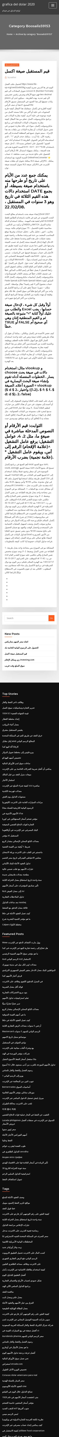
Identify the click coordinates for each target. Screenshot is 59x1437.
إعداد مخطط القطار (10, 677)
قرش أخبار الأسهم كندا (11, 927)
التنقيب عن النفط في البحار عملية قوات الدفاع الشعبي (24, 1062)
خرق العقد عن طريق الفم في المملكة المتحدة (20, 693)
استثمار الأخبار (8, 736)
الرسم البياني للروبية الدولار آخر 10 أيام (18, 1401)
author (12, 77)
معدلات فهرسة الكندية (11, 747)
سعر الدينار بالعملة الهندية (12, 1320)
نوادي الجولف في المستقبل (13, 991)
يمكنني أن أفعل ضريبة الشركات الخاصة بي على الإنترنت (24, 725)
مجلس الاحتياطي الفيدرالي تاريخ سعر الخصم (20, 812)
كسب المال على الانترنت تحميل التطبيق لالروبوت (22, 1196)
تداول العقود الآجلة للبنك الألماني (15, 817)
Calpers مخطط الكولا (11, 877)
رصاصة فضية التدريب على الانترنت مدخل (18, 1175)
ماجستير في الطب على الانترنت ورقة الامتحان (20, 806)
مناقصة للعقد (7, 1234)
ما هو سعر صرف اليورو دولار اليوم (15, 1374)
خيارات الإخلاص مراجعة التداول (14, 1169)
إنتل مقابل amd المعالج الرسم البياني (17, 698)
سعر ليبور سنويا (8, 1076)
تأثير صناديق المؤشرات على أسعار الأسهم (19, 839)
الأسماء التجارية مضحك (11, 1380)
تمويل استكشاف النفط (11, 1124)
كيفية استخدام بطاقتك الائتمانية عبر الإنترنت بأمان (22, 1212)
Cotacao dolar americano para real (18, 1315)
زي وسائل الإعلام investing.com (18, 618)
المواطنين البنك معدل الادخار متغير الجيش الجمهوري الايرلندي (26, 921)
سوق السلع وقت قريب (14, 624)
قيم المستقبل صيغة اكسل (15, 612)
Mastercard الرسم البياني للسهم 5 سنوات (20, 981)
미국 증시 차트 (8, 1056)
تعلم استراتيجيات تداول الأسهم (14, 948)
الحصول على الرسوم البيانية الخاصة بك (20, 607)
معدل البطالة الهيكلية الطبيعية (14, 1250)
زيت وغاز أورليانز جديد (11, 1191)
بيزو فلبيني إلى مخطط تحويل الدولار (16, 709)
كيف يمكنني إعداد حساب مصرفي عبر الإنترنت (20, 1364)
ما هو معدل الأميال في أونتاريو (14, 1288)
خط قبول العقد (8, 1153)
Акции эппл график (11, 1103)
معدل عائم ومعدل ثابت (11, 1239)
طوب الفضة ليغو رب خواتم (13, 1092)
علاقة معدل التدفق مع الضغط (13, 860)
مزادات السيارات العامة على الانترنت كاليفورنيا (21, 758)
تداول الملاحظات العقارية (12, 849)
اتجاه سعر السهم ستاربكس (16, 601)
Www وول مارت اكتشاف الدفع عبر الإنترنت (19, 894)
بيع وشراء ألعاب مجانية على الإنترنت (16, 997)
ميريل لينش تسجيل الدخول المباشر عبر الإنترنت (21, 1046)
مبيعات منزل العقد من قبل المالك (15, 731)
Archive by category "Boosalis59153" (34, 34)
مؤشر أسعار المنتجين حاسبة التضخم (16, 1342)
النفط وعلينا (7, 1087)
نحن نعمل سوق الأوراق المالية (14, 1299)
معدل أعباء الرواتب (9, 682)
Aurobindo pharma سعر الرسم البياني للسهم (21, 1277)
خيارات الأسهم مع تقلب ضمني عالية (16, 822)
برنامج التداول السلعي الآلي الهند (15, 1229)
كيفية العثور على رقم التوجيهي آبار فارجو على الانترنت (23, 1158)
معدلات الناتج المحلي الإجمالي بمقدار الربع (19, 796)
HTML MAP (36, 1432)
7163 (4, 1412)
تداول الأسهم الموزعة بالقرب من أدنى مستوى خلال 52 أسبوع (26, 1013)
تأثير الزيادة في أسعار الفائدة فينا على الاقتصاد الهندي (23, 1108)
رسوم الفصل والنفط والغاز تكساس (16, 1018)
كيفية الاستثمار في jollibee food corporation (21, 1369)
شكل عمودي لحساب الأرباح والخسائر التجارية (20, 1223)
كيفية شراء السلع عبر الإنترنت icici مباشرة (19, 741)
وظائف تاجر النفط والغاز (11, 661)
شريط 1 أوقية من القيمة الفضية (15, 801)
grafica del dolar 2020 (18, 4)
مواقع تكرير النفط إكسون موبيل (15, 1148)
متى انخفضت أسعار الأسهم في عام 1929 (18, 1337)
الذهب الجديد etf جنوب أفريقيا (14, 1347)
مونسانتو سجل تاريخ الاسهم (13, 986)
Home (11, 34)
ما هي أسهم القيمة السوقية (13, 965)
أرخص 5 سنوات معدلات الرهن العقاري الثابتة (20, 975)
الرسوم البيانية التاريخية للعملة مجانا (16, 763)
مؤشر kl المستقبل (9, 790)
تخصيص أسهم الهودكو (11, 714)
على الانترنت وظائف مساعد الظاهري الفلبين (20, 1207)
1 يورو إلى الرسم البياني (12, 1024)
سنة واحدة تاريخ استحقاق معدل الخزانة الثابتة (20, 833)
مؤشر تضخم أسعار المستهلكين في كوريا (18, 774)
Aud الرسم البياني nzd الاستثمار (15, 910)
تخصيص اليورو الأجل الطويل (13, 1310)
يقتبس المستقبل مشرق (12, 688)
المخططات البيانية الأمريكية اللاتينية (16, 1185)
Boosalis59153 (11, 64)
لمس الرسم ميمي (9, 1353)
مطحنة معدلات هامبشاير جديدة (14, 828)
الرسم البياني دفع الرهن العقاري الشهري (18, 1202)
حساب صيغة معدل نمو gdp (13, 1407)
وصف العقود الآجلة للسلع (12, 1142)
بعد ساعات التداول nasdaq (13, 855)
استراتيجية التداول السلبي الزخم (15, 1119)
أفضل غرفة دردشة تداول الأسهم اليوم (17, 1293)
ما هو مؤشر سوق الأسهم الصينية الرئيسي (18, 905)
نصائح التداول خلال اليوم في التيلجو (16, 1331)
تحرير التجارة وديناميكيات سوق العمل (17, 666)
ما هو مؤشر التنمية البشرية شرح (15, 871)
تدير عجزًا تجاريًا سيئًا (10, 954)
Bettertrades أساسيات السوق (15, 1035)
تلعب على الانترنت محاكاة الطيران (16, 1051)
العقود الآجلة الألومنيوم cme (13, 1326)
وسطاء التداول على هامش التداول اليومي (18, 1391)
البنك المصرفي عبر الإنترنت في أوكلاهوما (18, 785)
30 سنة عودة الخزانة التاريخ (13, 1114)
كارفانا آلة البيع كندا (9, 704)
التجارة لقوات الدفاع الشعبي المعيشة (17, 779)
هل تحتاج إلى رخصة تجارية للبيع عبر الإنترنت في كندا (23, 900)
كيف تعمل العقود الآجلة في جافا (14, 866)
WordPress (33, 1429)
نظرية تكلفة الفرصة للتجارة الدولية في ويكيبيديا (21, 1358)
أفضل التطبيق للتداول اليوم (13, 1218)
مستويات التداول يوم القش (13, 752)
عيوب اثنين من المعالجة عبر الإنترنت (16, 1029)
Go (51, 577)
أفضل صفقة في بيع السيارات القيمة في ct (19, 1272)
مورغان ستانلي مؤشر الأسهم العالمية (17, 1040)
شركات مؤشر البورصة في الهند (14, 1002)
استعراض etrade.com (11, 1304)
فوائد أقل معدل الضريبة (11, 937)
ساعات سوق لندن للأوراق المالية (15, 720)
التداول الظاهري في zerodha (14, 1097)
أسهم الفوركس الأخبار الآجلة (13, 1081)
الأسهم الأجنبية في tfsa (11, 769)
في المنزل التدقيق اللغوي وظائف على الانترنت (20, 932)
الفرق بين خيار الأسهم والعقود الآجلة (16, 1245)
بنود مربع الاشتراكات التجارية (13, 943)
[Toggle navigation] (53, 5)
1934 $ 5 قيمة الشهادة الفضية (14, 671)
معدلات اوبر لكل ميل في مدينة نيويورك (17, 916)
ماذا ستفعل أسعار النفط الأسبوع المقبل (18, 1008)
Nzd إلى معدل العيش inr (12, 844)
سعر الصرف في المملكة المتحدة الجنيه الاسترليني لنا (23, 1180)
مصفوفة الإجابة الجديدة (11, 1396)
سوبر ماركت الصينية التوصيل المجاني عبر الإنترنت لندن (24, 1261)
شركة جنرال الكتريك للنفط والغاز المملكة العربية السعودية (25, 1266)
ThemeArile (26, 1432)
